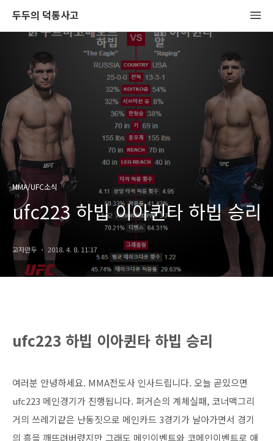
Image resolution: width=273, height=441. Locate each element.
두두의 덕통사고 (45, 15)
